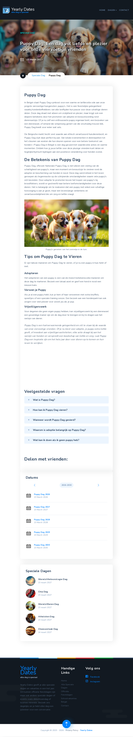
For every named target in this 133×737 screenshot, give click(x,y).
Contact (124, 10)
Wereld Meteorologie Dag (52, 579)
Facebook (93, 676)
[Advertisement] (66, 367)
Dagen (112, 10)
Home (102, 10)
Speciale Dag (38, 75)
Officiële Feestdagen (67, 694)
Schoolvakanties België (69, 701)
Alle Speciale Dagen (67, 686)
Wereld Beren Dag (48, 604)
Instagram (93, 681)
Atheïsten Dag (46, 616)
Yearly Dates (86, 730)
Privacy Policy (72, 730)
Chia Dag (43, 591)
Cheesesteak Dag (48, 629)
